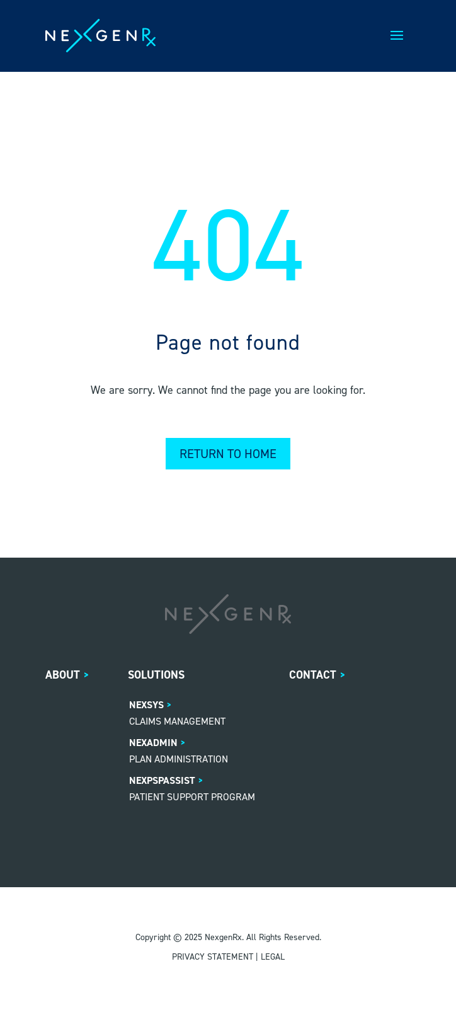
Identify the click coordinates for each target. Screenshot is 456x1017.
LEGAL (273, 957)
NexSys (146, 704)
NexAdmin (153, 742)
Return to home (228, 453)
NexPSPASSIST (162, 780)
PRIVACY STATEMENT (212, 957)
